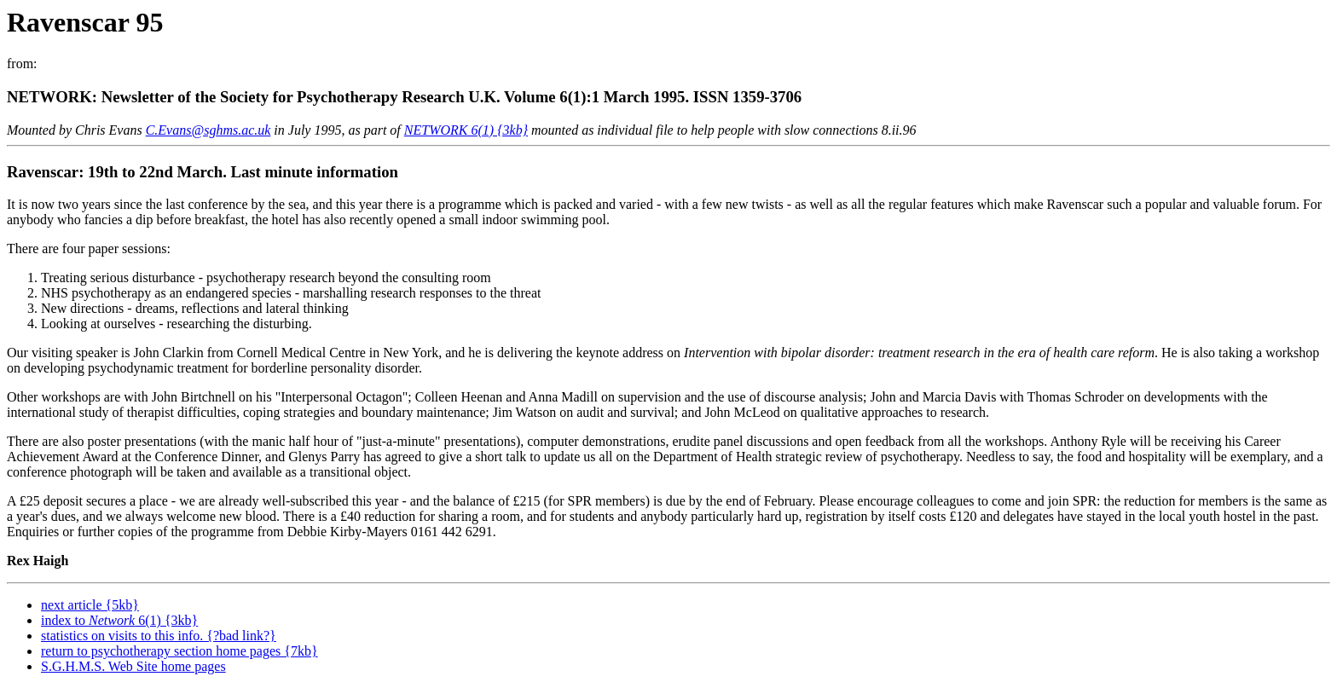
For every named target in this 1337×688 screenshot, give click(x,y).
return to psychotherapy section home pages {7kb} (179, 651)
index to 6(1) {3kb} (119, 620)
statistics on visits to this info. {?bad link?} (158, 635)
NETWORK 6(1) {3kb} (466, 130)
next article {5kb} (90, 605)
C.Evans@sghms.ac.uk (208, 130)
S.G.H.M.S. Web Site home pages (133, 666)
